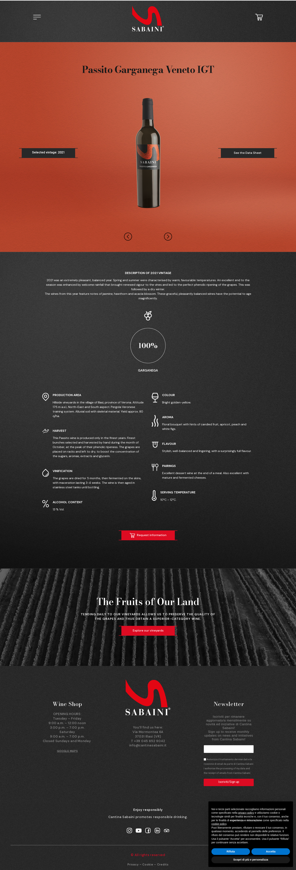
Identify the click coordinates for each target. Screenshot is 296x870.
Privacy (133, 864)
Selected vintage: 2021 (48, 152)
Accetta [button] (271, 851)
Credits (163, 864)
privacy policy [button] (246, 812)
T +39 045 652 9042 (148, 741)
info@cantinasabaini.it (148, 745)
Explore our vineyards (148, 630)
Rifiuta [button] (231, 851)
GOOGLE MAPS (67, 751)
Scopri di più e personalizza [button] (250, 859)
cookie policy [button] (218, 823)
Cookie (147, 864)
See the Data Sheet (247, 153)
